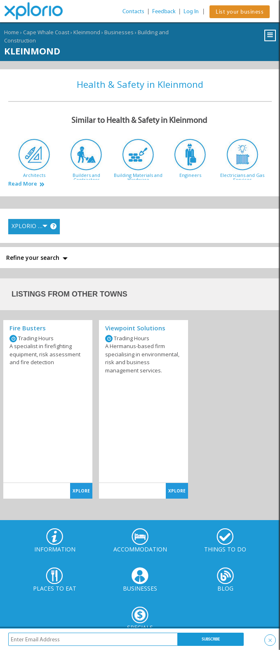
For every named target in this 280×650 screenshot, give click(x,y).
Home (11, 32)
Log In (191, 11)
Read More (22, 183)
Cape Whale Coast (46, 32)
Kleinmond (86, 32)
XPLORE (81, 491)
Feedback (164, 11)
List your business (240, 11)
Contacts (133, 11)
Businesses (119, 32)
